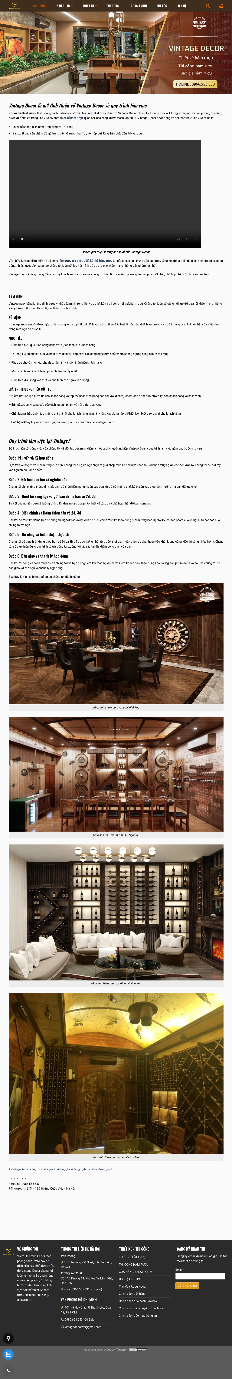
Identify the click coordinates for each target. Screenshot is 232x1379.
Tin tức (161, 6)
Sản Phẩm (65, 6)
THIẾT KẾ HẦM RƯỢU (133, 1257)
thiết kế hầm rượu (71, 118)
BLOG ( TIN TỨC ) (130, 1279)
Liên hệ (181, 6)
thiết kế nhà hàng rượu (98, 261)
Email (179, 1270)
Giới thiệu (40, 6)
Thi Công (113, 6)
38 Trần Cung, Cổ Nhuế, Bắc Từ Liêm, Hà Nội (86, 1264)
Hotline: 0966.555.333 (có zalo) (81, 1289)
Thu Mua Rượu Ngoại (132, 1286)
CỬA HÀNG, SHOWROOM (135, 1272)
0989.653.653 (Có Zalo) (80, 1319)
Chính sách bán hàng (132, 1294)
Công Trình (139, 6)
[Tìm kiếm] (208, 6)
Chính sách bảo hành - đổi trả (138, 1301)
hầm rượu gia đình (70, 261)
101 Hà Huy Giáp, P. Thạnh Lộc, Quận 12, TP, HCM (86, 1310)
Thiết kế (90, 6)
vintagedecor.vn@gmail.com (83, 1327)
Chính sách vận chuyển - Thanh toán (142, 1308)
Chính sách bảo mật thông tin (138, 1315)
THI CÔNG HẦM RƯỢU (133, 1264)
